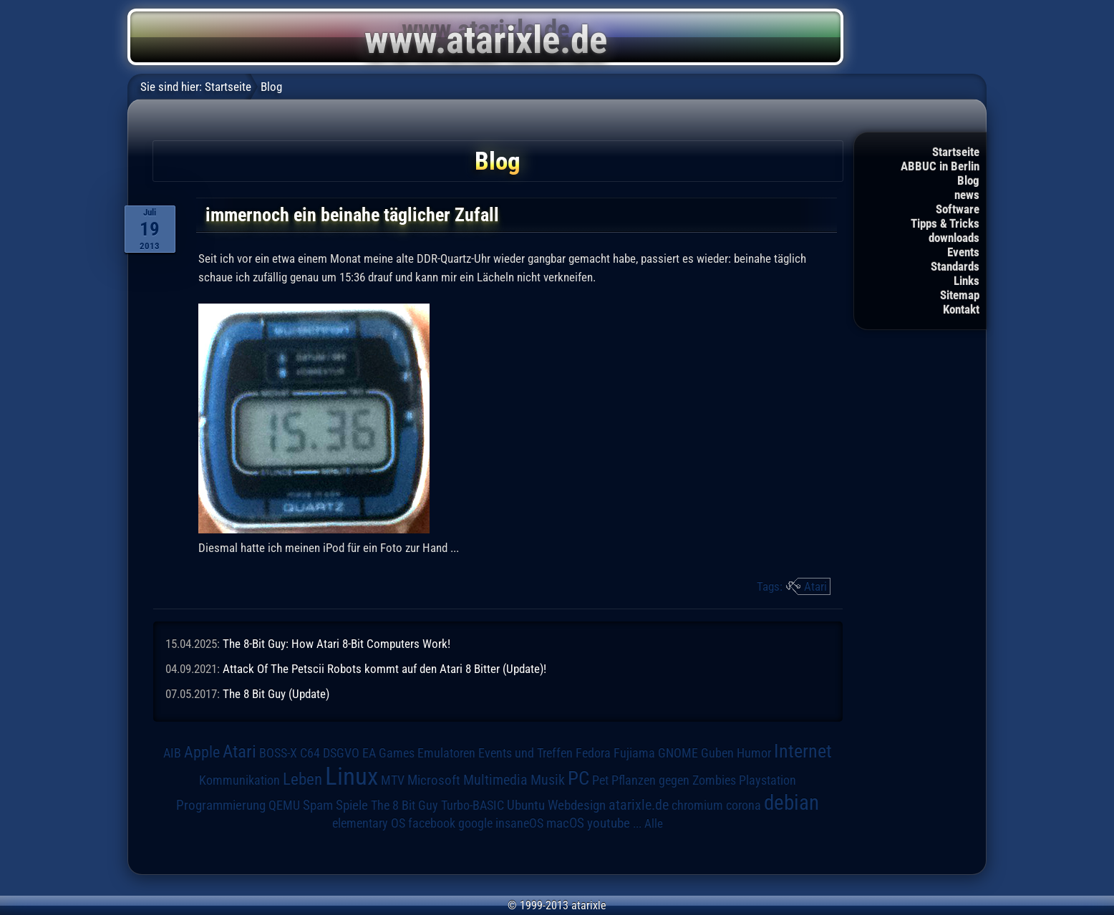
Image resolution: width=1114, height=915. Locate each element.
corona (743, 805)
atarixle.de (639, 805)
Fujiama (634, 752)
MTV (393, 780)
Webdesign (577, 805)
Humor (754, 753)
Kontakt (961, 309)
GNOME (678, 752)
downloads (954, 238)
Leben (302, 779)
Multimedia (495, 779)
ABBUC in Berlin (940, 166)
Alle (653, 823)
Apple (202, 751)
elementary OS (368, 823)
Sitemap (959, 295)
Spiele (352, 805)
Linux (351, 776)
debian (791, 802)
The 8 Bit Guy (404, 805)
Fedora (593, 752)
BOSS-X (278, 753)
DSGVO (341, 753)
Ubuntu (526, 805)
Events (963, 252)
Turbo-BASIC (472, 805)
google (475, 823)
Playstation (767, 780)
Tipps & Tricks (945, 223)
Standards (955, 266)
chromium (697, 805)
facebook (431, 823)
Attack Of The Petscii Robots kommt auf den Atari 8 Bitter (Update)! (384, 669)
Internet (803, 751)
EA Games (388, 753)
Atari (815, 586)
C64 (310, 753)
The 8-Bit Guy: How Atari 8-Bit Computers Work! (336, 643)
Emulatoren (446, 752)
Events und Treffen (525, 753)
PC (578, 778)
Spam (318, 805)
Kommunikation (239, 780)
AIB (172, 753)
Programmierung (221, 805)
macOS (565, 823)
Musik (548, 780)
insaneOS (519, 823)
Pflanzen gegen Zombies (673, 780)
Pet (600, 780)
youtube (608, 823)
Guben (717, 753)
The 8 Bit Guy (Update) (276, 694)
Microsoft (433, 780)
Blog (968, 180)
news (966, 195)
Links (966, 280)
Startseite (955, 152)
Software (957, 209)
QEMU (284, 805)
